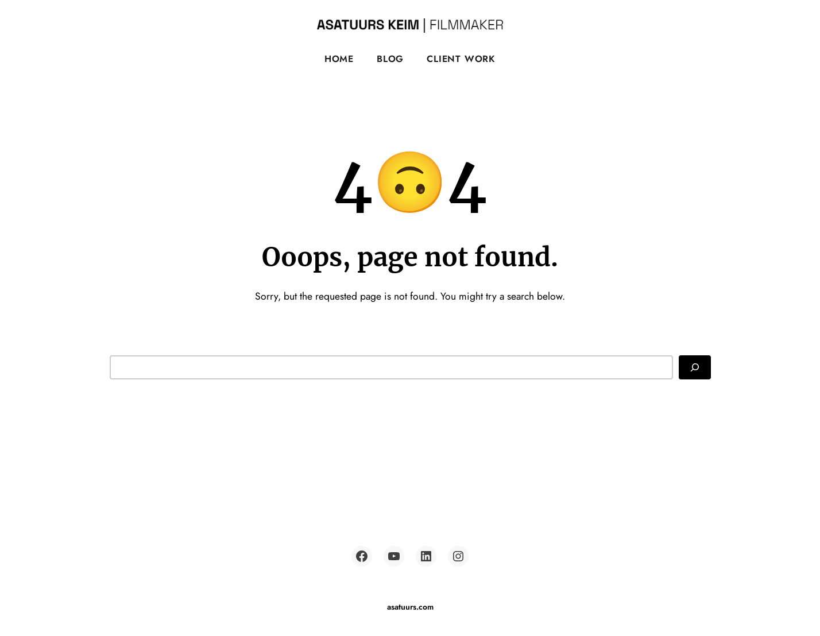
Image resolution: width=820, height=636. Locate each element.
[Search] (695, 367)
